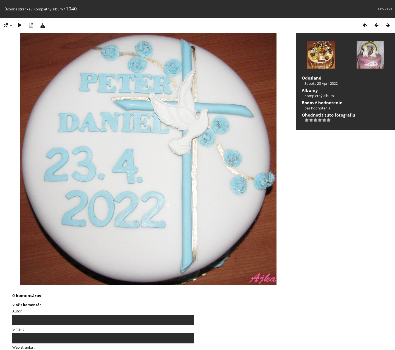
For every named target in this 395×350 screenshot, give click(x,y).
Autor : (17, 311)
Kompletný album (48, 9)
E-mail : (18, 329)
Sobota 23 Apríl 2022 (321, 83)
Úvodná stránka (17, 9)
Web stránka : (23, 347)
